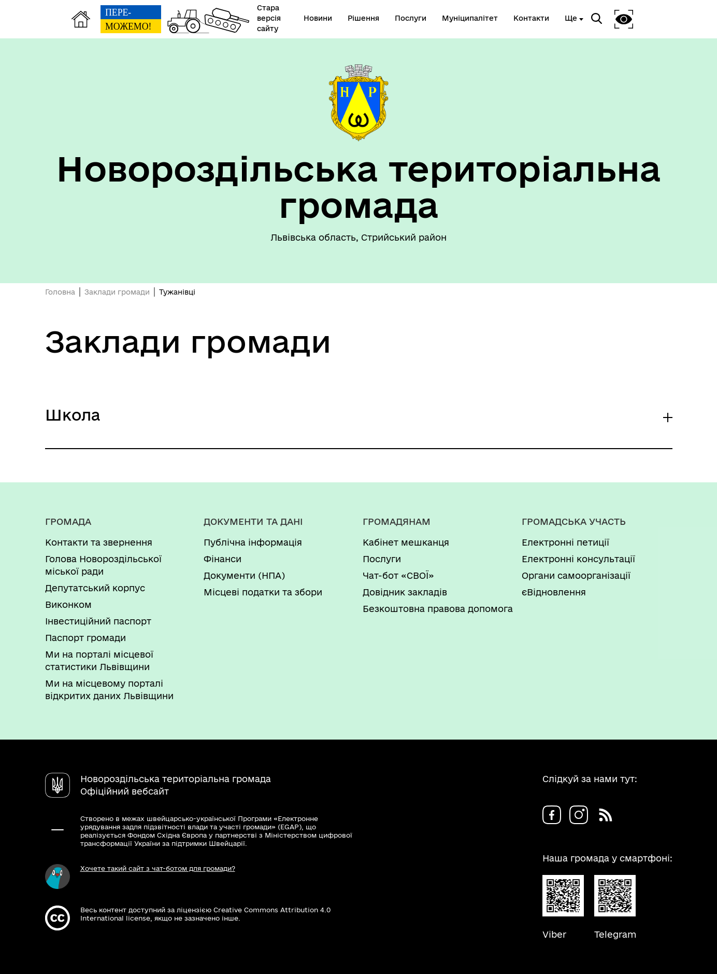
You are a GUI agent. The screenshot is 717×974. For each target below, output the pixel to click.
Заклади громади (117, 292)
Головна (60, 292)
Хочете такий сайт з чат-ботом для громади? (157, 868)
